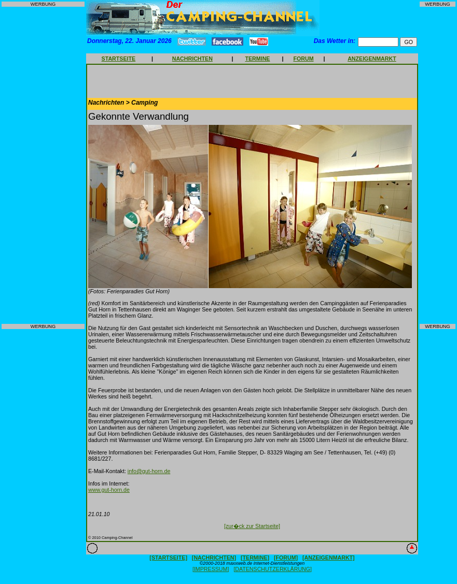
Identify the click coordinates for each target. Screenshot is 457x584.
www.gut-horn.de (109, 490)
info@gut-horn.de (149, 471)
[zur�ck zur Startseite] (252, 526)
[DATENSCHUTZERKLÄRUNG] (272, 569)
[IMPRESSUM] (210, 569)
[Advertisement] (43, 165)
